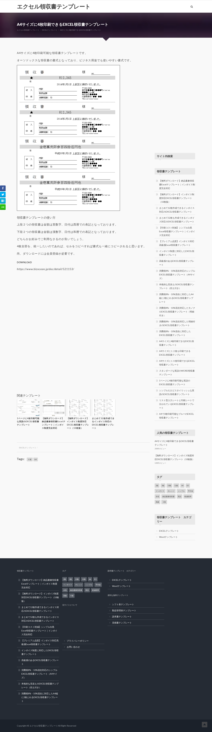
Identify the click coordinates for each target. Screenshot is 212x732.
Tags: (21, 459)
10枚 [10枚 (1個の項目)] (169, 485)
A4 (35, 459)
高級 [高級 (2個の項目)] (157, 502)
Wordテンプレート (168, 537)
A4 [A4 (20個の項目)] (182, 485)
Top (204, 724)
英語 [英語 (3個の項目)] (179, 496)
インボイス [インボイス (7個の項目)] (160, 491)
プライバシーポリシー (78, 640)
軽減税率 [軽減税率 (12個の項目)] (187, 496)
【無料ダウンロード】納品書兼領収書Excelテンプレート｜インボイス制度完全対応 (53, 423)
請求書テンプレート (122, 616)
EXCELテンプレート (27, 448)
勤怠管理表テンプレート (124, 610)
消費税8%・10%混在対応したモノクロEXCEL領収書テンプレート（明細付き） (177, 311)
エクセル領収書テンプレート (54, 6)
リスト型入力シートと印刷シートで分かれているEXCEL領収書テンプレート (176, 404)
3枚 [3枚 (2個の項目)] (163, 485)
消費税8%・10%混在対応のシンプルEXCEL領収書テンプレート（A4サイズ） (177, 274)
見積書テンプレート (122, 622)
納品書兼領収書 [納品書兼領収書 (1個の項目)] (168, 496)
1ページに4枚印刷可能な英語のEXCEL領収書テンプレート (28, 421)
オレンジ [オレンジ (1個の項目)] (171, 491)
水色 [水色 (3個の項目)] (157, 496)
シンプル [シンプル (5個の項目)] (181, 491)
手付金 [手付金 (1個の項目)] (190, 491)
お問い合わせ (73, 647)
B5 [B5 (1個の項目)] (188, 485)
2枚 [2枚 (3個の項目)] (157, 485)
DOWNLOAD (24, 262)
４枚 (30, 459)
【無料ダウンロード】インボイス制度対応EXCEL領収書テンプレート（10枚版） (78, 423)
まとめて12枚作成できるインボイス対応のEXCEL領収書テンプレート (103, 423)
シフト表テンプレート (123, 604)
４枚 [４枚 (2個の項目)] (164, 502)
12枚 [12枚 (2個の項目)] (176, 485)
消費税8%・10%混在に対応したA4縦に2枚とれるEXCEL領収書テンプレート (176, 298)
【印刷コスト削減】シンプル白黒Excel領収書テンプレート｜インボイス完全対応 (177, 231)
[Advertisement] (83, 297)
